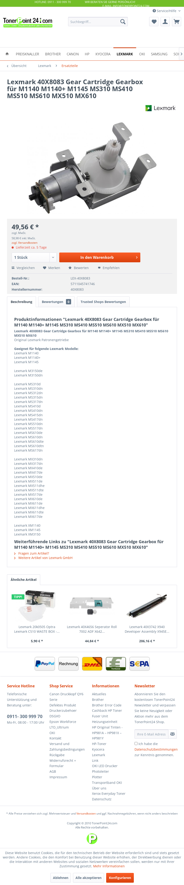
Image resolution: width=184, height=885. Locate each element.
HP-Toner (99, 744)
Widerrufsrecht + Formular (62, 763)
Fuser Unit (100, 716)
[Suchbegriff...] (98, 21)
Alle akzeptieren (89, 877)
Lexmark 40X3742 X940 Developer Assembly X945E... (147, 629)
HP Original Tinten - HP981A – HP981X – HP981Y (107, 733)
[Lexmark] (124, 53)
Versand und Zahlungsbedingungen (67, 747)
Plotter (97, 777)
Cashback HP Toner (107, 710)
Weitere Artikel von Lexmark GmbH (43, 558)
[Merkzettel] (153, 21)
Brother (98, 699)
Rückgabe (57, 755)
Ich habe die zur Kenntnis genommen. (156, 749)
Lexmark (98, 755)
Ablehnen (60, 877)
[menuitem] (98, 21)
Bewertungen (56, 301)
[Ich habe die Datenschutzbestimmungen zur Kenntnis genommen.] (136, 743)
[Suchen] (123, 21)
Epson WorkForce (62, 721)
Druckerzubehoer (63, 710)
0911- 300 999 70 (25, 716)
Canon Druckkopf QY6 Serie (66, 697)
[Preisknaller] (27, 53)
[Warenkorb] (176, 21)
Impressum (58, 777)
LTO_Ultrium (59, 727)
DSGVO (54, 716)
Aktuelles (99, 694)
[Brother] (53, 53)
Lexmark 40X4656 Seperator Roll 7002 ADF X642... (92, 629)
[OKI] (142, 53)
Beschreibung (21, 301)
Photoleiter (100, 771)
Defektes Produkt (62, 705)
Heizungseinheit (104, 721)
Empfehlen (109, 268)
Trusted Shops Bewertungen (103, 301)
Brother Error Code (107, 705)
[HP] (87, 53)
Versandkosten (86, 813)
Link (95, 760)
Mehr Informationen (109, 866)
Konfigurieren (120, 877)
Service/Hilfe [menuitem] (165, 11)
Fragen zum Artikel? (31, 553)
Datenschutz (102, 799)
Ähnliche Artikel (23, 579)
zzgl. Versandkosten (24, 243)
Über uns (99, 788)
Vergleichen (23, 268)
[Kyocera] (102, 53)
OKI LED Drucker (105, 766)
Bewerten (79, 268)
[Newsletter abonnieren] (172, 734)
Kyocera (98, 749)
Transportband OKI (107, 782)
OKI (52, 733)
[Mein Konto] (165, 21)
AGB (52, 771)
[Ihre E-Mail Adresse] (151, 734)
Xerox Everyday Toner (108, 793)
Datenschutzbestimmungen (156, 749)
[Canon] (73, 53)
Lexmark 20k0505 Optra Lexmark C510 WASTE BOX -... (37, 629)
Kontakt (55, 738)
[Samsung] (159, 53)
